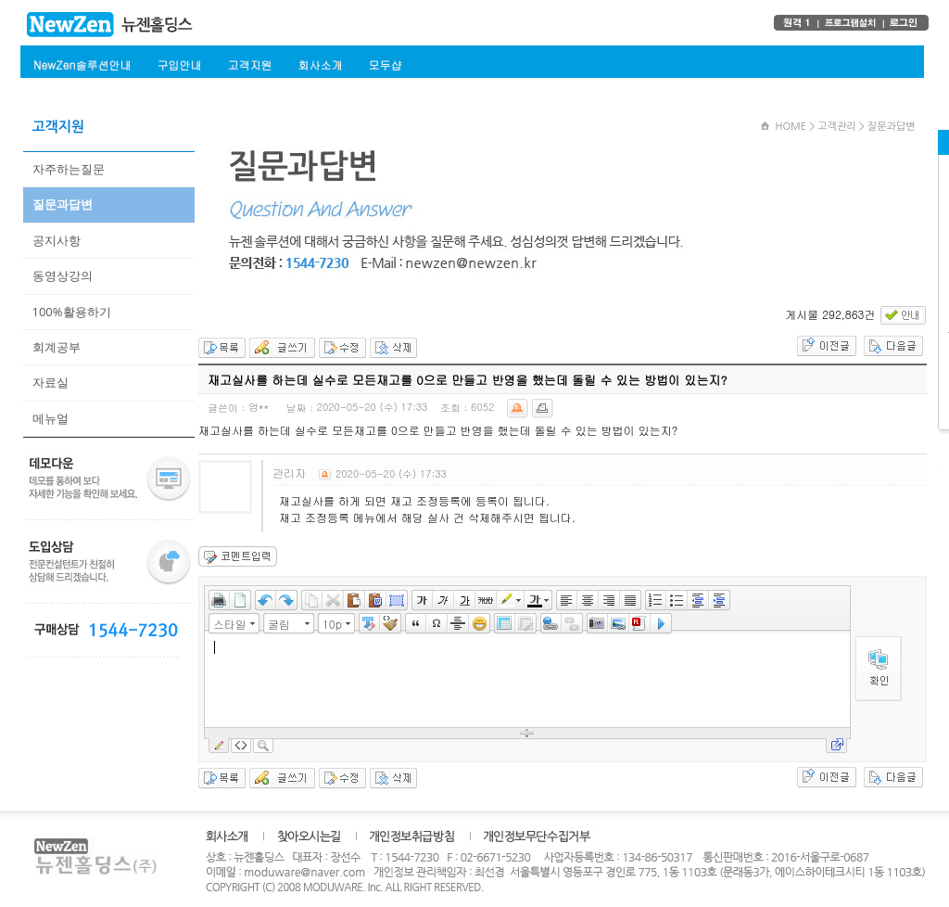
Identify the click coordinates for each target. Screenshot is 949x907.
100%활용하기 (71, 311)
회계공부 (56, 347)
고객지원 (249, 64)
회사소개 (319, 64)
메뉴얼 (50, 418)
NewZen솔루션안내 (82, 64)
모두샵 (384, 64)
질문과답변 (62, 204)
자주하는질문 (68, 168)
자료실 (50, 382)
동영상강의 (62, 275)
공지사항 (56, 240)
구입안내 (179, 64)
